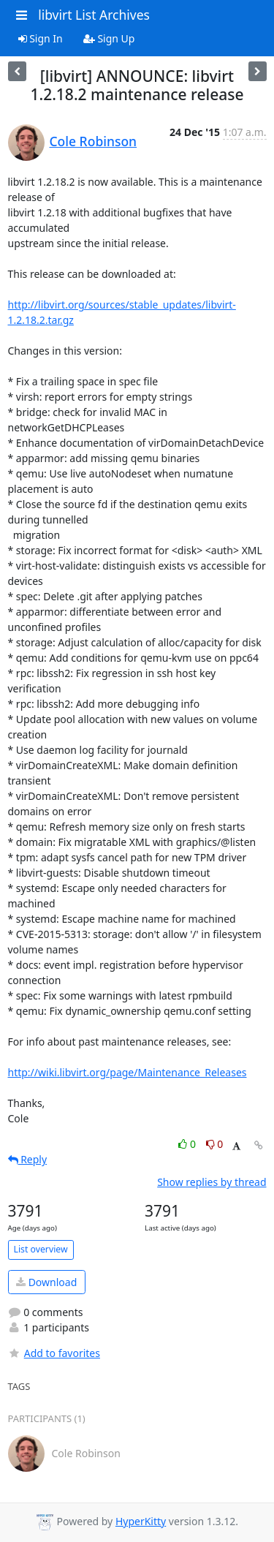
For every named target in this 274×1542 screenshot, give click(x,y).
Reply (27, 1159)
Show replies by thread (211, 1182)
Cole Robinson (93, 141)
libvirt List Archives (94, 14)
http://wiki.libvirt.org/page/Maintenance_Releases (127, 1072)
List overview (41, 1249)
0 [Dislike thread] (215, 1144)
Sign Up (109, 38)
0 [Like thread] (188, 1144)
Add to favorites (54, 1353)
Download (46, 1282)
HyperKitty (140, 1521)
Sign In (40, 38)
